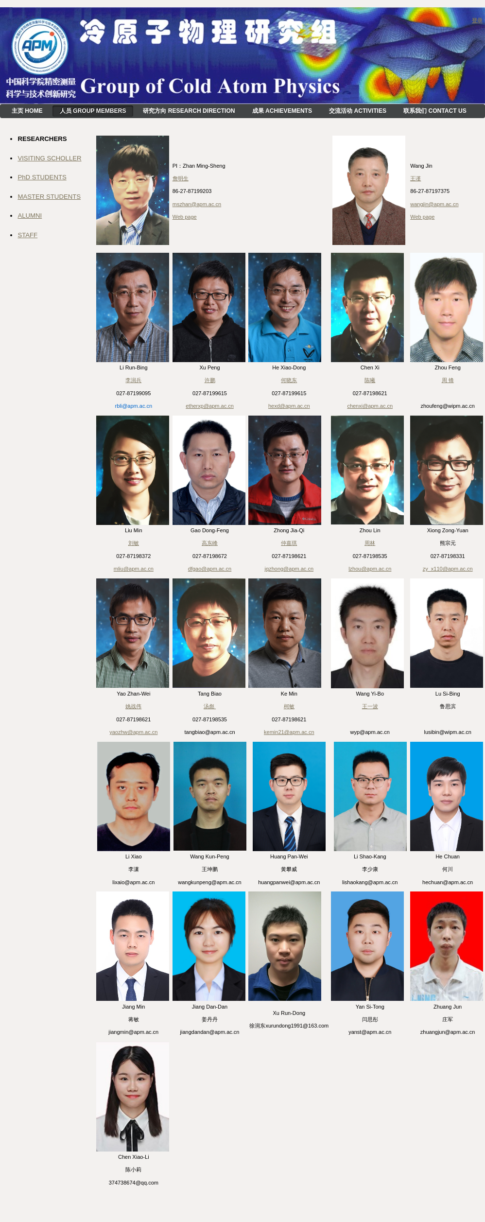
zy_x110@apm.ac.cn (448, 569)
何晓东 (289, 380)
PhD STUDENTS (41, 177)
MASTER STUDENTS (49, 196)
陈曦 (369, 380)
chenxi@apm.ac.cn (370, 406)
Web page (185, 217)
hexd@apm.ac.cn (289, 406)
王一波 (370, 706)
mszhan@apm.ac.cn (197, 204)
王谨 (415, 178)
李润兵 (133, 380)
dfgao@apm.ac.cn (209, 569)
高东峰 (210, 543)
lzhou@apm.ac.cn (369, 569)
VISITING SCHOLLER (49, 158)
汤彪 (210, 706)
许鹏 (210, 380)
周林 (369, 543)
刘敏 (133, 543)
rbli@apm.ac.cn (134, 406)
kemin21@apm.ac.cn (289, 732)
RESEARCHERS (42, 138)
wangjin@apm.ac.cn (434, 204)
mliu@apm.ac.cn (134, 569)
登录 (477, 20)
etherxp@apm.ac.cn (210, 406)
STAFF (27, 235)
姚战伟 (133, 706)
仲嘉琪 (289, 543)
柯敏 (289, 706)
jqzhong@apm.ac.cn (289, 569)
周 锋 (448, 380)
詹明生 (181, 178)
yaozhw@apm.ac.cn (133, 732)
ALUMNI (29, 215)
